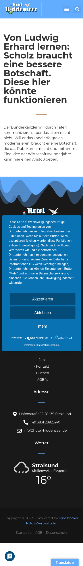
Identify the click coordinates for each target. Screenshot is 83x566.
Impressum (29, 345)
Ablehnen (42, 312)
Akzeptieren (42, 298)
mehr (42, 326)
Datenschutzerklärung (48, 345)
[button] (66, 9)
